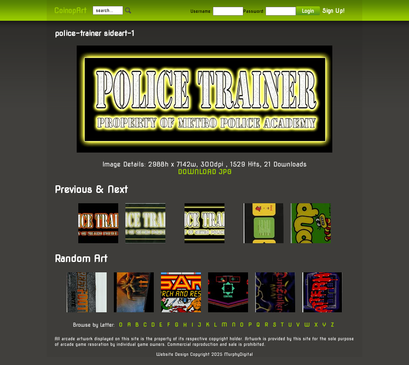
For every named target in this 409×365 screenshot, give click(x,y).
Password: (253, 11)
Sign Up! (333, 11)
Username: (201, 11)
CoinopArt (70, 10)
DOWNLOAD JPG (205, 172)
